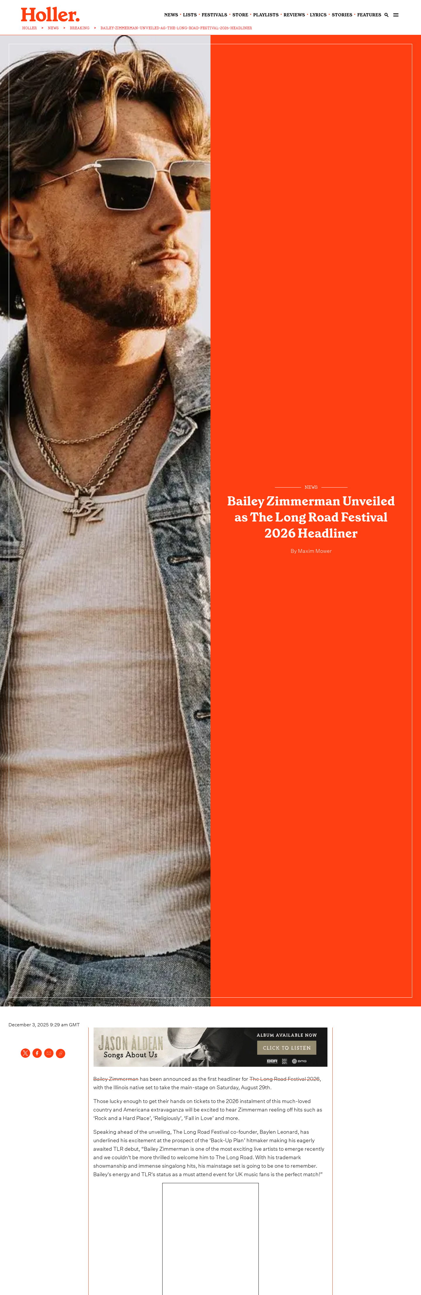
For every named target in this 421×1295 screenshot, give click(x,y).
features (369, 15)
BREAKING (79, 28)
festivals (214, 15)
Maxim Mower (314, 550)
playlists (266, 15)
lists (190, 15)
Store (240, 15)
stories (342, 15)
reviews (294, 15)
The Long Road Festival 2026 (284, 1078)
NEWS (53, 28)
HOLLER (29, 28)
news (171, 15)
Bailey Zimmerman (116, 1078)
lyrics (318, 15)
